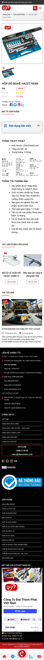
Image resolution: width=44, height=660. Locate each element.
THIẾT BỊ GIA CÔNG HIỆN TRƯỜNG (13, 527)
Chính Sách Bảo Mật (9, 437)
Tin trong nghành (27, 333)
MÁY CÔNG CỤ (6, 518)
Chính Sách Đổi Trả (9, 442)
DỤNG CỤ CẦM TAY (8, 540)
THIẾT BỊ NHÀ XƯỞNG (9, 522)
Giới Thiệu (5, 419)
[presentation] (3, 260)
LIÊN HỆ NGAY (11, 282)
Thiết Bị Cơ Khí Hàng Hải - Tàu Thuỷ (15, 553)
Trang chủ (6, 14)
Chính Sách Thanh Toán (11, 433)
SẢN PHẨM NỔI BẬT (8, 504)
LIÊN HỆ (20, 88)
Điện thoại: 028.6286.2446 (13, 377)
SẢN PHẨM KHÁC (7, 558)
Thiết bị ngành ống (9, 513)
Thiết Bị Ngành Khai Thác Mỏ (13, 549)
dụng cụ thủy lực (8, 509)
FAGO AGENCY (24, 647)
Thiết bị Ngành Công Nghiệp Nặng (14, 545)
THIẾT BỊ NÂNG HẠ (8, 531)
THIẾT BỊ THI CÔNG (8, 536)
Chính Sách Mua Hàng (10, 424)
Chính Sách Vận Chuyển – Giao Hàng (16, 428)
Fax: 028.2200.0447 (11, 381)
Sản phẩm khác (19, 14)
